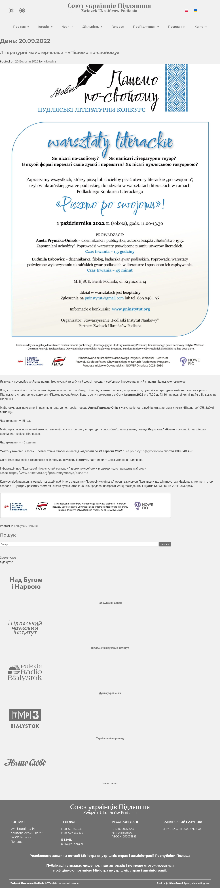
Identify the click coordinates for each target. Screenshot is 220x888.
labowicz (49, 61)
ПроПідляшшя (146, 27)
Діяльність (92, 27)
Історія (45, 27)
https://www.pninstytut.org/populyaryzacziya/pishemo (48, 473)
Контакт (200, 26)
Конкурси (20, 526)
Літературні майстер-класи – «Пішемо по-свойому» (59, 52)
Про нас (21, 27)
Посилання (176, 26)
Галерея (117, 26)
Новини (67, 26)
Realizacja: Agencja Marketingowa (183, 883)
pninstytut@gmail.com (146, 451)
